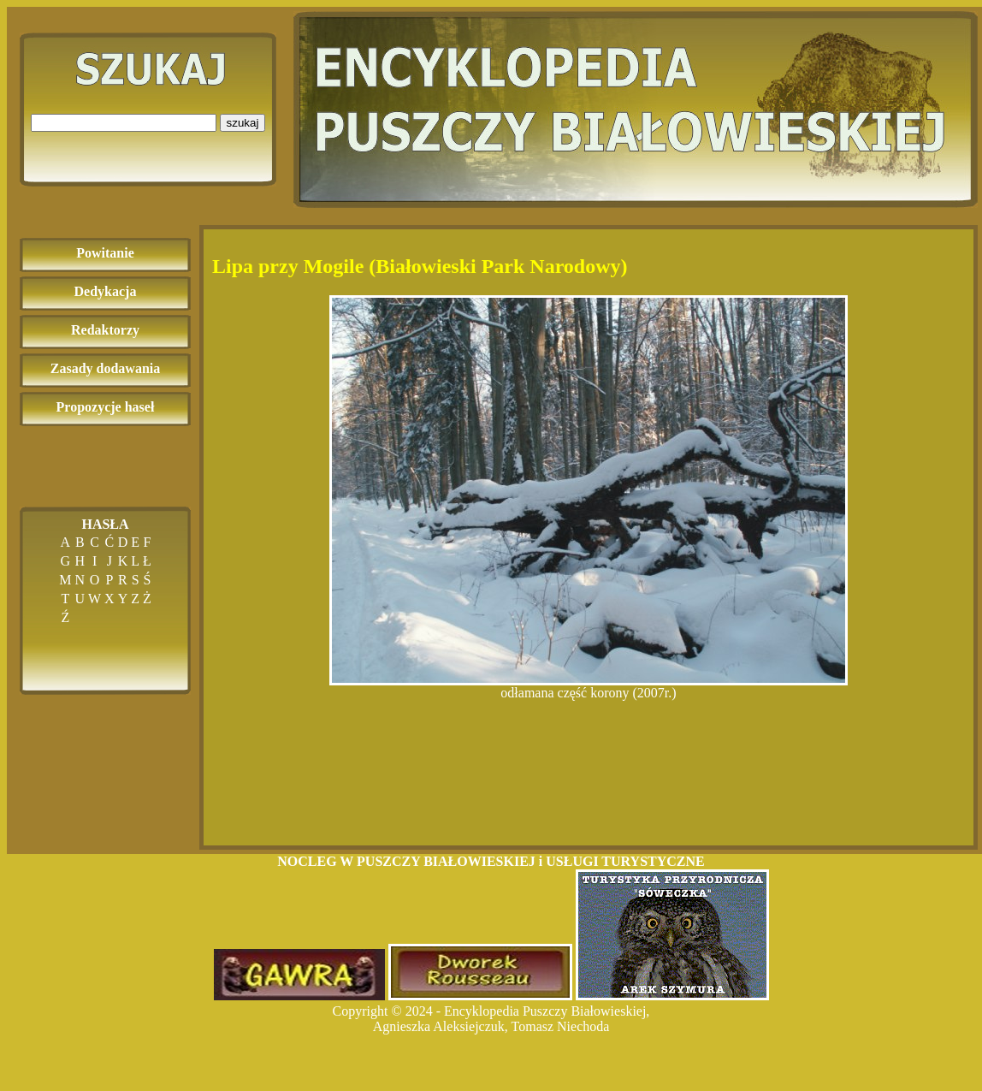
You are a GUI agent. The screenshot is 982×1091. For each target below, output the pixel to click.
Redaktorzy (105, 330)
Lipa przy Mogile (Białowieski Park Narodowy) (420, 266)
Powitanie (105, 253)
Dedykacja (105, 291)
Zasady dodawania (105, 368)
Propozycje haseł (105, 407)
